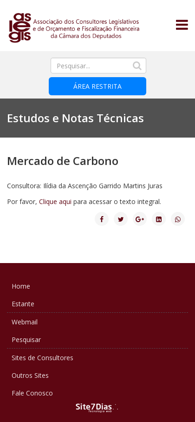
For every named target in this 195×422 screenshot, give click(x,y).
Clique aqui (55, 201)
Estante (23, 303)
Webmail (25, 321)
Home (21, 286)
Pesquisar (26, 339)
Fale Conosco (32, 393)
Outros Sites (30, 375)
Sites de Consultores (42, 357)
